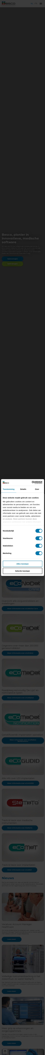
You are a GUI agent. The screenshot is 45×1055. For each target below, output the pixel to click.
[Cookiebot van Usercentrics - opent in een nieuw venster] (32, 482)
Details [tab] (23, 489)
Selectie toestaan (22, 571)
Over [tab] (37, 489)
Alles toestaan (22, 564)
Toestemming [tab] (9, 489)
